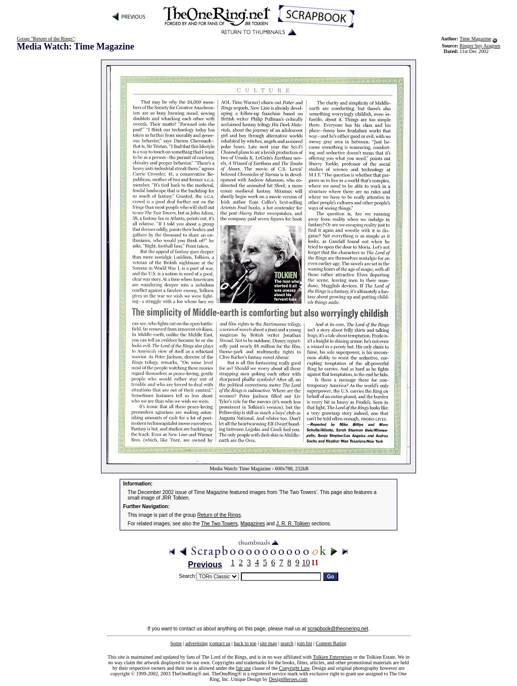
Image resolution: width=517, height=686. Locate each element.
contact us (220, 643)
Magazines (252, 523)
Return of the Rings (219, 515)
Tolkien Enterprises (332, 657)
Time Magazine (475, 38)
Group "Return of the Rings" (46, 38)
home (176, 643)
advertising (196, 643)
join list (304, 643)
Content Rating (331, 643)
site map (268, 643)
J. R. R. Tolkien (293, 523)
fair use (243, 668)
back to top (245, 643)
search (286, 643)
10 (306, 562)
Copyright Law (294, 668)
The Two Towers (219, 523)
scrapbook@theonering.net (337, 628)
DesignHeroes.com (288, 679)
